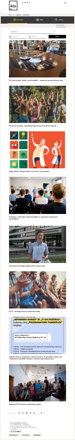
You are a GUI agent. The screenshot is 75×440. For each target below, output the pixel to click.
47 (23, 413)
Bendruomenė (60, 25)
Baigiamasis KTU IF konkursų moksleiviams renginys (25, 404)
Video (39, 20)
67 (41, 413)
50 (34, 413)
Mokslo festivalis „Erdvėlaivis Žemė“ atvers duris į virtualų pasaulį (29, 171)
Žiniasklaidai (37, 435)
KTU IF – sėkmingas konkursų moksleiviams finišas (24, 311)
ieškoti (57, 36)
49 (30, 413)
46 (19, 413)
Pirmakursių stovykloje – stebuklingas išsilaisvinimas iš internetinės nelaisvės (32, 126)
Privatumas (25, 435)
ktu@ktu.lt (15, 429)
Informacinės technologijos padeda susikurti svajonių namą (27, 266)
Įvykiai (58, 20)
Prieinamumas (13, 435)
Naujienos (17, 20)
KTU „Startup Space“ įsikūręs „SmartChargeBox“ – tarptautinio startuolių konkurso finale (36, 80)
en (25, 2)
